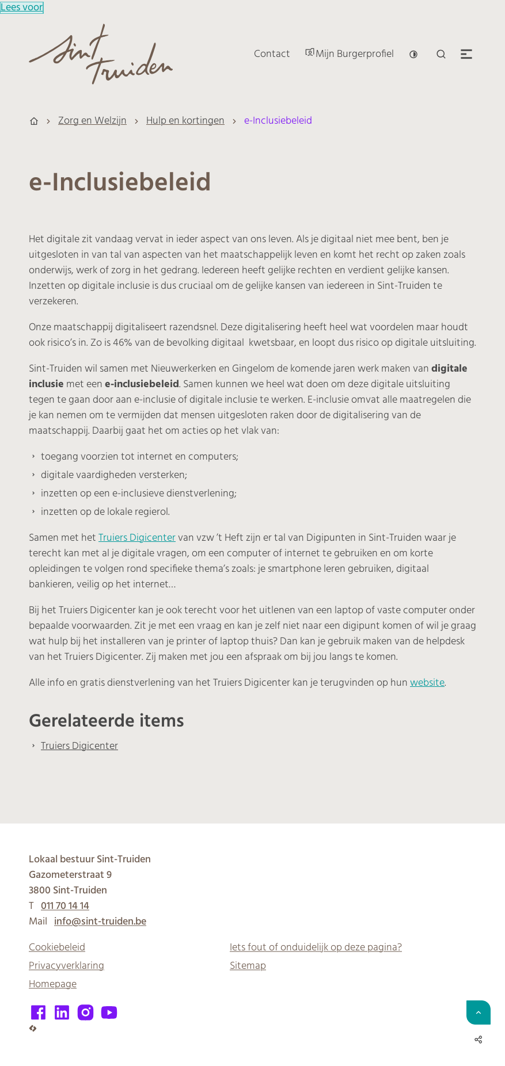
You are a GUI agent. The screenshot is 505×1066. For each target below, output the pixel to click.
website (427, 683)
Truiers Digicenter (137, 538)
